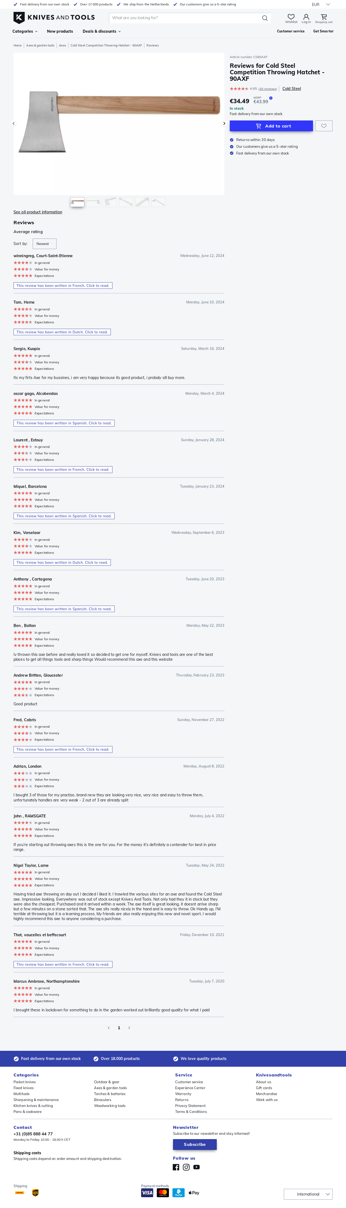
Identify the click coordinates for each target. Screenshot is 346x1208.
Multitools (21, 1094)
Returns (181, 1100)
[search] (183, 18)
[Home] (54, 17)
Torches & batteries (110, 1094)
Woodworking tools (110, 1105)
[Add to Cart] (271, 125)
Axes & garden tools (40, 45)
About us (263, 1082)
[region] (119, 131)
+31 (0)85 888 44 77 (33, 1133)
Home (18, 45)
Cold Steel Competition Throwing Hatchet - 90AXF (106, 45)
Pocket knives (25, 1082)
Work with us (267, 1100)
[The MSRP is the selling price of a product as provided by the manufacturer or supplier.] (270, 98)
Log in (303, 22)
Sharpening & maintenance (36, 1100)
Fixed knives (24, 1088)
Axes (62, 45)
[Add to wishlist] (323, 125)
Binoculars (102, 1100)
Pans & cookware (28, 1111)
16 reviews (268, 89)
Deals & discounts (102, 31)
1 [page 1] (119, 1028)
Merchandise (266, 1094)
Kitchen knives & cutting (33, 1105)
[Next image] (224, 123)
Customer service (189, 1082)
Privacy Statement (190, 1105)
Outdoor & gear (106, 1082)
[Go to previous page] (108, 1028)
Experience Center (190, 1088)
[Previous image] (13, 123)
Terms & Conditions (191, 1111)
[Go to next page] (129, 1028)
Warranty (183, 1094)
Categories (24, 31)
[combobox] (44, 244)
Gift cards (264, 1088)
